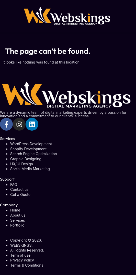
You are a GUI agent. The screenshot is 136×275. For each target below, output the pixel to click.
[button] (68, 33)
